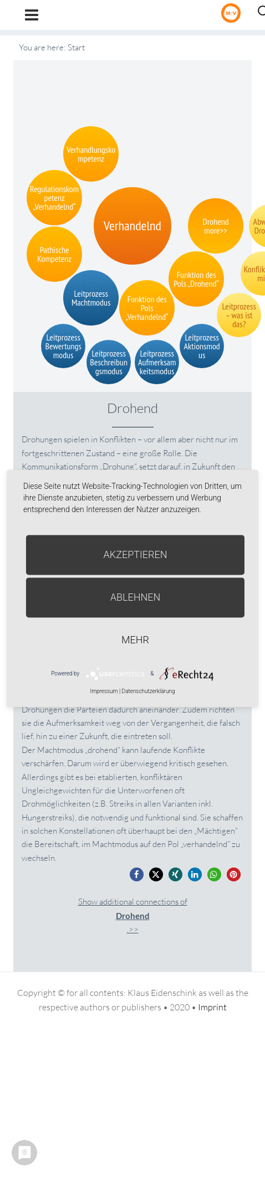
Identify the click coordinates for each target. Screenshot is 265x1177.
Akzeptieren (135, 554)
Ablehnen (135, 597)
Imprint (212, 1007)
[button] (137, 874)
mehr (135, 640)
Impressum (104, 691)
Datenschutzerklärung (148, 691)
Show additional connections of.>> (132, 915)
